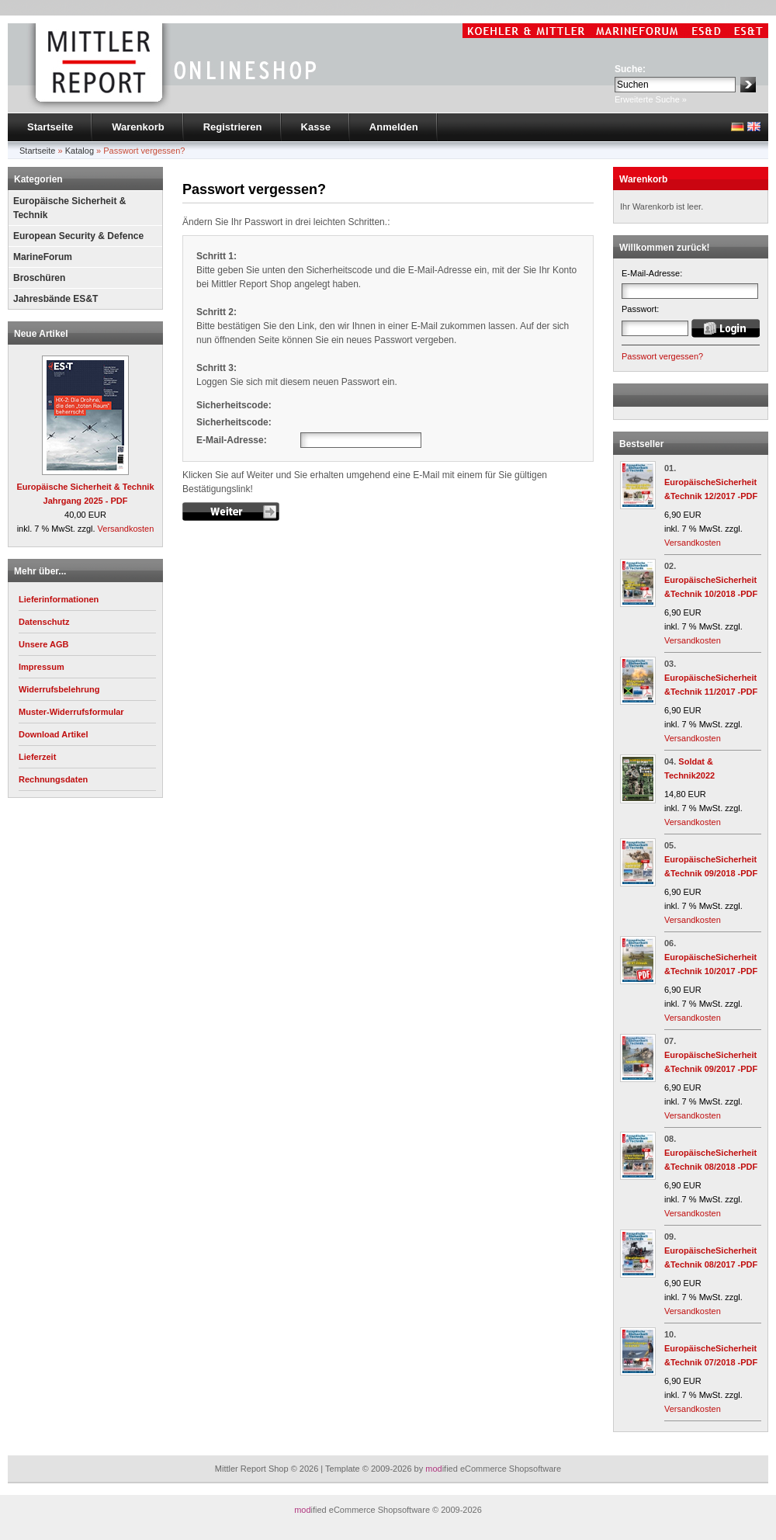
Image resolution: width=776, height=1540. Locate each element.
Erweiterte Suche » (651, 99)
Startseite (50, 127)
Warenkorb (138, 127)
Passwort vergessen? (662, 356)
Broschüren (39, 277)
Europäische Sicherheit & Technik (69, 208)
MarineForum (42, 256)
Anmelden (393, 127)
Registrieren (232, 127)
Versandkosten (126, 528)
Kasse (316, 127)
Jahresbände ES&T (55, 298)
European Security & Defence (78, 236)
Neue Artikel (41, 333)
